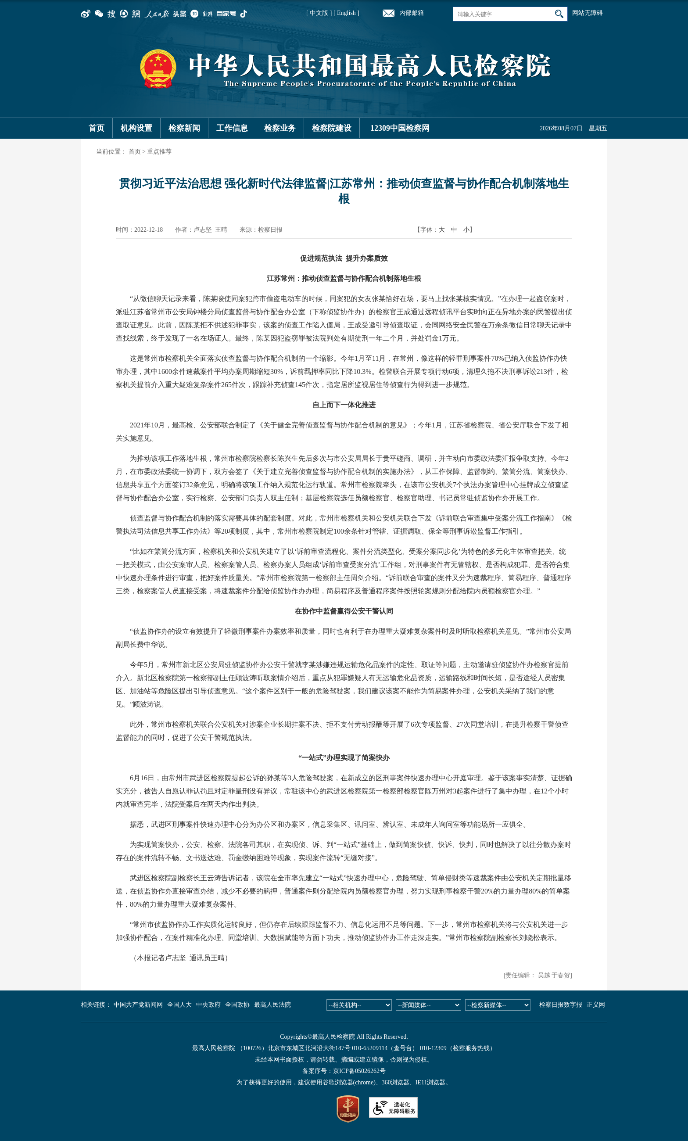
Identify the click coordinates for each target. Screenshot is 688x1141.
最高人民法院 (272, 1004)
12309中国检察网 (400, 128)
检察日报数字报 (560, 1004)
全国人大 (179, 1004)
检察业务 (280, 128)
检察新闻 (184, 128)
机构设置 (136, 128)
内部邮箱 (411, 13)
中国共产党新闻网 (138, 1004)
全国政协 (237, 1004)
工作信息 (232, 128)
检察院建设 (331, 128)
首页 (96, 128)
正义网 (596, 1004)
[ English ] (346, 13)
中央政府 (208, 1004)
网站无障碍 (587, 13)
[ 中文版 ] (319, 13)
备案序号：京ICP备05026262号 (344, 1071)
